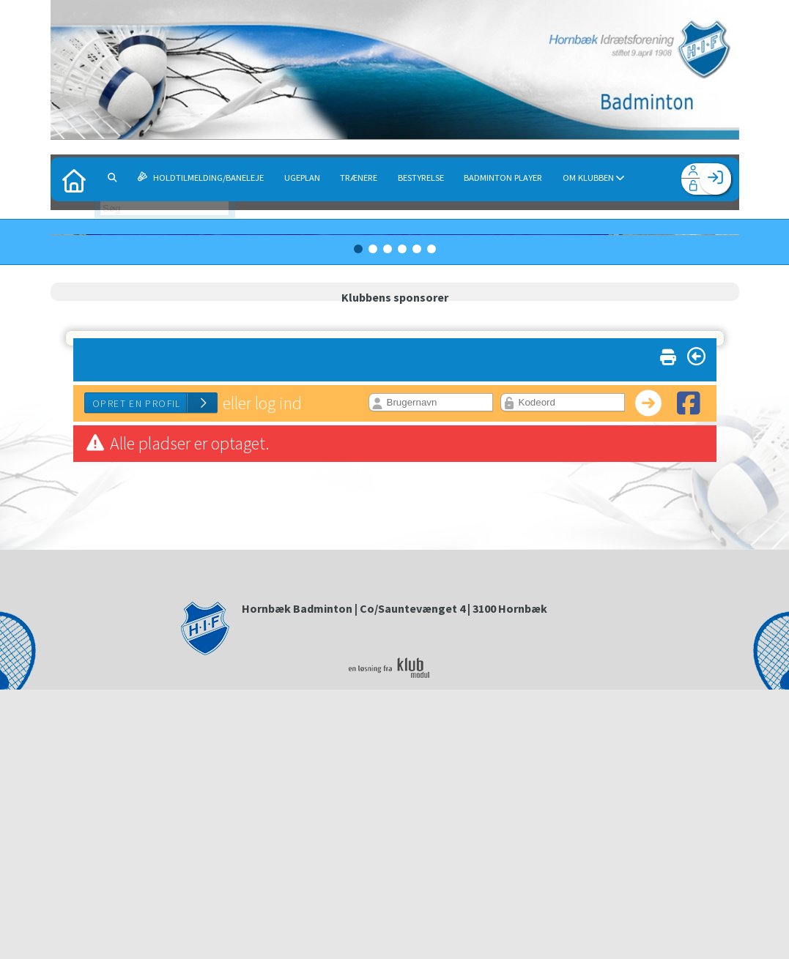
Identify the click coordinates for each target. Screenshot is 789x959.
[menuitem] (73, 179)
